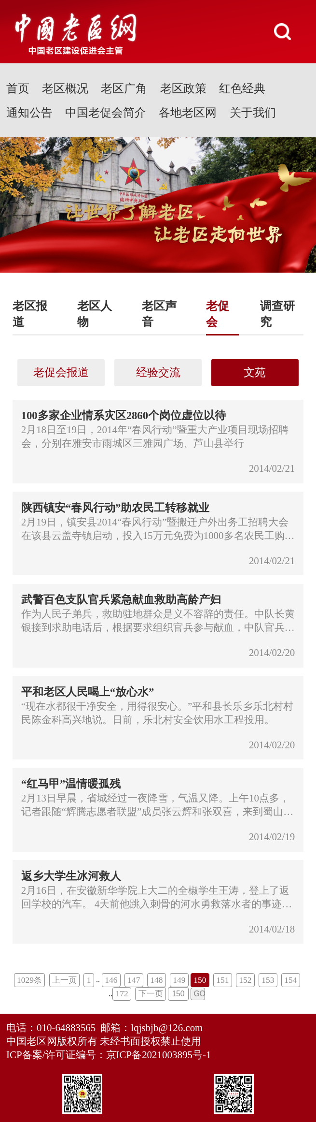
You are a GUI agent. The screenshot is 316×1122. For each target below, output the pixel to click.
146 (111, 980)
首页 (17, 88)
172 (122, 993)
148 (156, 980)
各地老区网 (188, 112)
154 (290, 980)
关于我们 (253, 112)
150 (199, 980)
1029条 (29, 980)
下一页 (150, 993)
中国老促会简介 (105, 112)
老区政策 (183, 88)
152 (245, 980)
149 (179, 980)
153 (267, 980)
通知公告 (29, 112)
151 (222, 980)
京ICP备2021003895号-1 (158, 1055)
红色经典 (242, 88)
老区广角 (124, 88)
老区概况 (65, 88)
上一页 (64, 980)
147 (133, 980)
